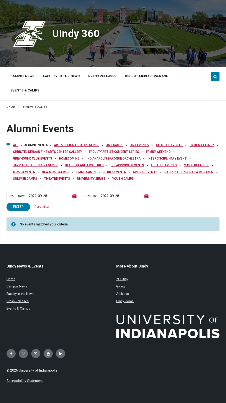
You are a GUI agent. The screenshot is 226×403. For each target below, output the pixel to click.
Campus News (17, 286)
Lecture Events (164, 165)
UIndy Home (125, 301)
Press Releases (18, 301)
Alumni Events (40, 128)
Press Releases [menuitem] (102, 76)
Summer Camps (25, 178)
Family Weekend (158, 151)
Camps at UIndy (202, 145)
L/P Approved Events (127, 165)
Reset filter (41, 206)
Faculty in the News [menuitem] (61, 76)
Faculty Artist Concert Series (114, 151)
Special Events (145, 172)
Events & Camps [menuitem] (24, 90)
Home (11, 107)
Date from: (17, 195)
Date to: (91, 195)
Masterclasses (196, 165)
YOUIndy (122, 279)
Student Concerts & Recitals (188, 172)
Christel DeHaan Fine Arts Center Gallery (47, 151)
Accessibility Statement (25, 381)
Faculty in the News (20, 294)
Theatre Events (57, 178)
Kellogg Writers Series (84, 165)
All (15, 145)
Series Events (114, 172)
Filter (18, 207)
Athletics (122, 294)
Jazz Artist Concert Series (35, 165)
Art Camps (114, 145)
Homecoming (69, 158)
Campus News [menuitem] (22, 76)
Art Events (139, 145)
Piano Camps (86, 172)
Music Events (24, 172)
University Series (91, 178)
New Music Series (55, 172)
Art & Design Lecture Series (76, 145)
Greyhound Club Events (32, 158)
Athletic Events (169, 145)
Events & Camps (35, 107)
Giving (120, 286)
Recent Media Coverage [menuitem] (146, 76)
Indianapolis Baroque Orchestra (114, 158)
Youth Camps (123, 178)
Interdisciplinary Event (167, 158)
